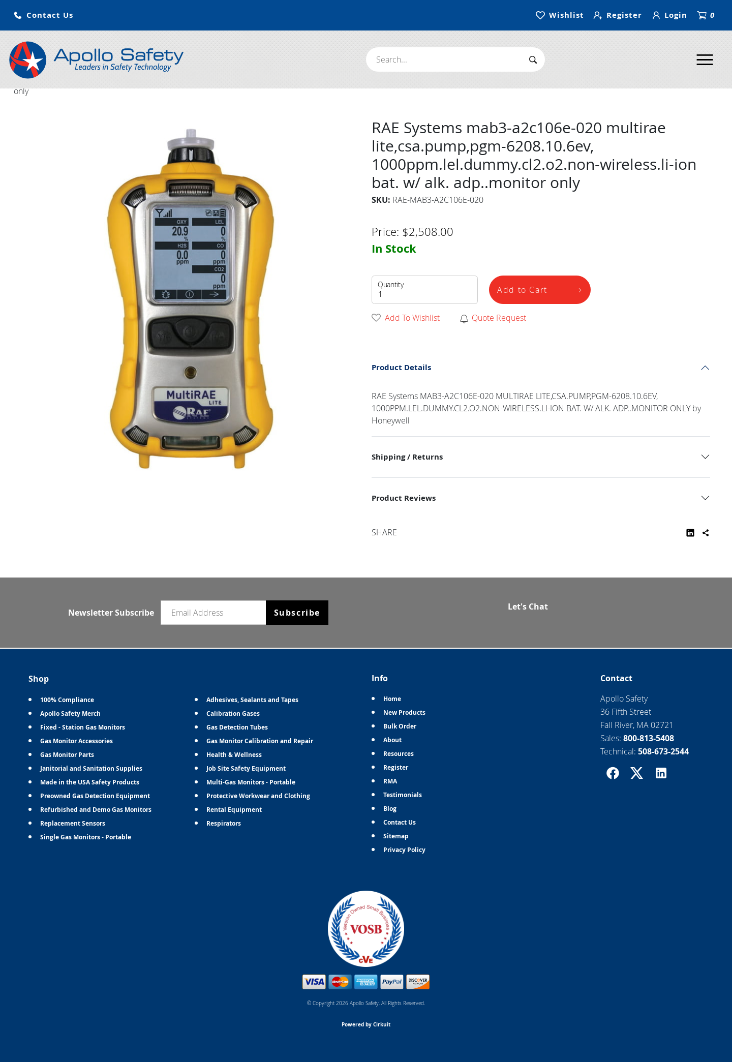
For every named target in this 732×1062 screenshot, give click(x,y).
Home (392, 698)
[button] (43, 15)
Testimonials (402, 795)
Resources (398, 753)
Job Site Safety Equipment (246, 768)
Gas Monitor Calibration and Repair (259, 741)
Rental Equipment (234, 809)
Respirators (223, 823)
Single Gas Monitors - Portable (85, 837)
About (392, 740)
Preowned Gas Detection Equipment (95, 796)
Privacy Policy (404, 849)
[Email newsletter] (215, 612)
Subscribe (297, 612)
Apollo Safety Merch (70, 713)
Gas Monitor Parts (67, 754)
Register (395, 767)
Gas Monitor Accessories (76, 741)
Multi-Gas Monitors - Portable (250, 782)
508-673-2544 (663, 751)
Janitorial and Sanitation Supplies (91, 768)
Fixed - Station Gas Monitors (82, 727)
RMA (390, 781)
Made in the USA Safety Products (89, 782)
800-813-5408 (648, 738)
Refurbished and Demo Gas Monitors (95, 809)
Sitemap (396, 836)
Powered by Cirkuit (366, 1024)
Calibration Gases (233, 713)
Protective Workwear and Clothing (258, 796)
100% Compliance (67, 699)
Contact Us (399, 822)
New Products (404, 712)
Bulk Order (399, 726)
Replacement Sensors (72, 823)
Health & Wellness (234, 754)
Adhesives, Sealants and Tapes (252, 699)
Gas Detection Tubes (237, 727)
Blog (389, 808)
